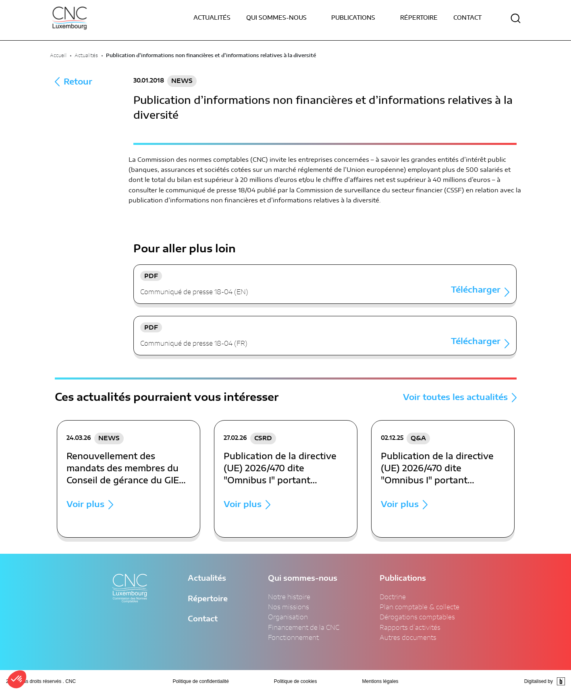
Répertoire (419, 18)
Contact (467, 18)
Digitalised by (544, 681)
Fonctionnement (293, 638)
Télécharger (475, 290)
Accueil (58, 55)
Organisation (288, 617)
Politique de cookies (295, 681)
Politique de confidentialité (200, 681)
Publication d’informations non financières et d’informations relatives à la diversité (211, 55)
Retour (78, 82)
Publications (403, 578)
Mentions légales (380, 681)
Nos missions (288, 607)
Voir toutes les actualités (455, 398)
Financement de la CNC (303, 628)
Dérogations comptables (417, 617)
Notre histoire (289, 597)
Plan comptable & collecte (419, 607)
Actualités (211, 18)
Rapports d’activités (410, 628)
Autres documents (408, 638)
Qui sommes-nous (302, 578)
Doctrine (393, 597)
